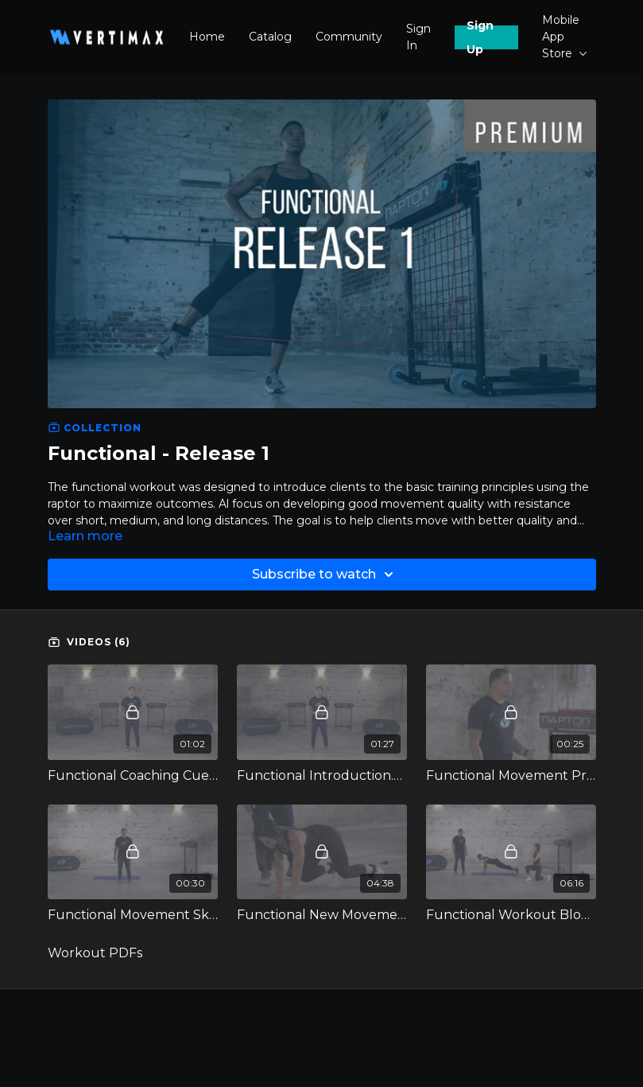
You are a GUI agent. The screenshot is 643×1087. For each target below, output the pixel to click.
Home (207, 36)
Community (349, 36)
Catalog (270, 36)
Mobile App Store (564, 36)
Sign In (418, 37)
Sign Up (480, 37)
